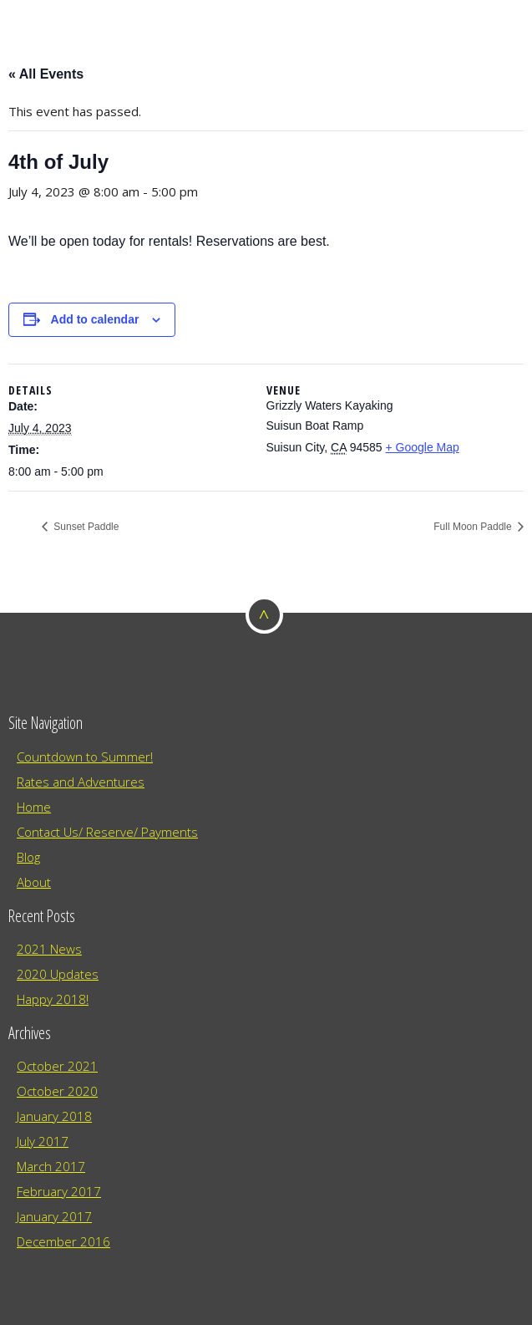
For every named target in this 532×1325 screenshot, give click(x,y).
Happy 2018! (53, 999)
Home (34, 806)
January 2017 (54, 1216)
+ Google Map (422, 447)
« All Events (46, 74)
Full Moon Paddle (473, 527)
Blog (28, 857)
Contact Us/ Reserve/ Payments (107, 831)
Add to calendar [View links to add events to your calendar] (95, 319)
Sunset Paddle (85, 527)
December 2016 (63, 1241)
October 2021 (57, 1065)
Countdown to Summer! (85, 756)
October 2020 (57, 1091)
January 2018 (54, 1116)
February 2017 (59, 1191)
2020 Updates (58, 974)
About (34, 882)
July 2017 (42, 1141)
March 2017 (51, 1166)
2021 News (49, 948)
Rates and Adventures (80, 781)
